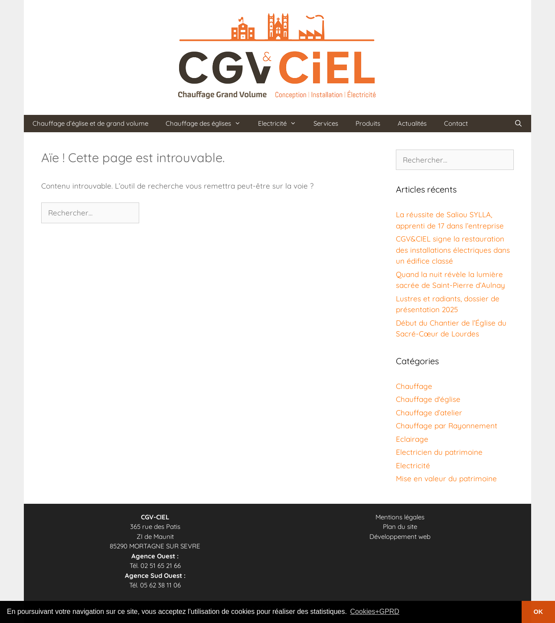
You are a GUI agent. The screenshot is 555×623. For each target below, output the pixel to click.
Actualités (412, 123)
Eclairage (412, 439)
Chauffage (414, 386)
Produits (368, 123)
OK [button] (538, 611)
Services (325, 123)
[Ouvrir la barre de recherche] (518, 123)
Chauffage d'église (428, 399)
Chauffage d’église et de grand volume (90, 123)
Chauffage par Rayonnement (446, 425)
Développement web (400, 536)
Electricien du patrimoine (439, 452)
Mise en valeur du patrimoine (446, 478)
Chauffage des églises (207, 123)
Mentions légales (399, 517)
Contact (456, 123)
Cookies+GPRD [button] (374, 611)
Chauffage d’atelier (429, 412)
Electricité (281, 123)
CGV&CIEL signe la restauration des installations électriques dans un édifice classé (453, 249)
